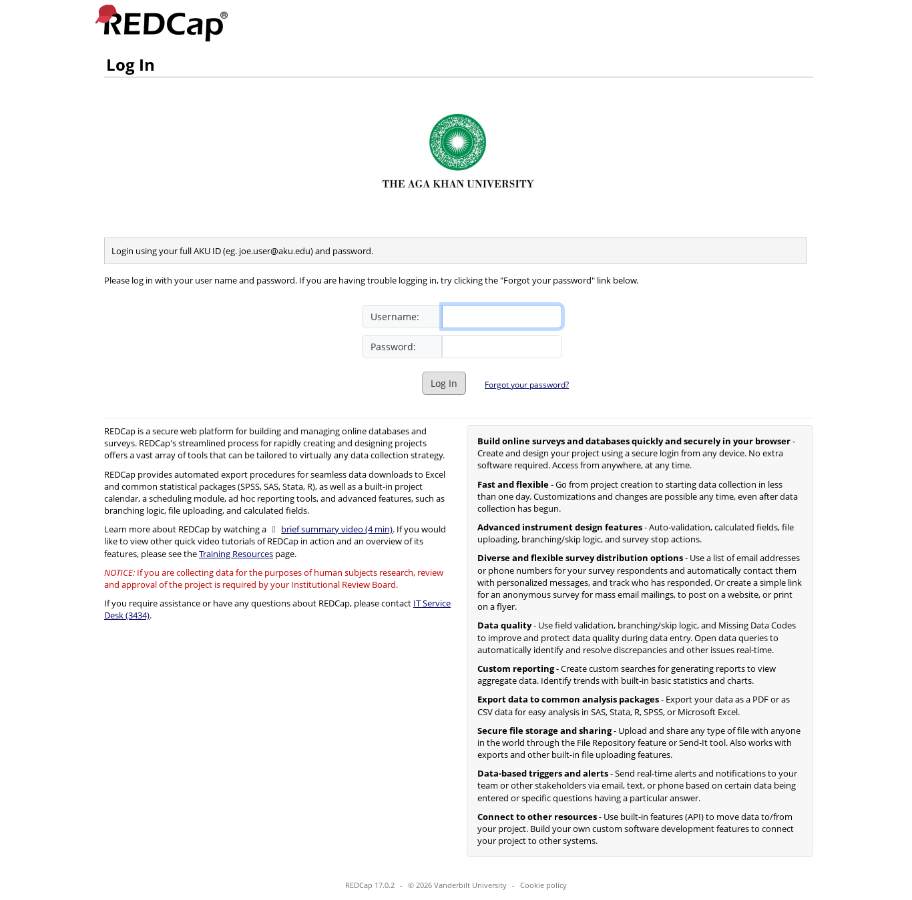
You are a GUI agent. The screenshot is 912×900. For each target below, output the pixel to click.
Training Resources (236, 554)
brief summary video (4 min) (337, 529)
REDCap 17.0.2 (370, 885)
